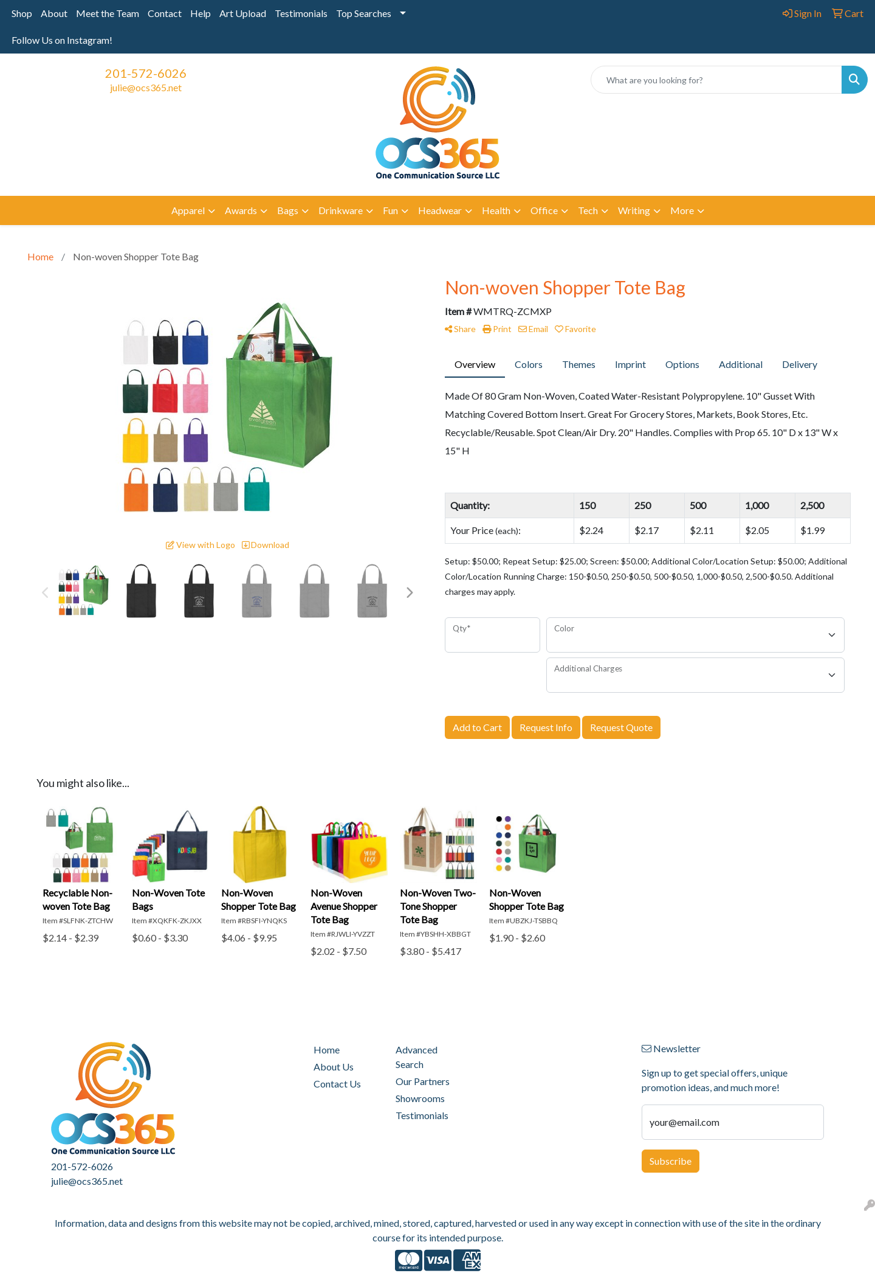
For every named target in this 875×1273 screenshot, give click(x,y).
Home (327, 1049)
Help (200, 13)
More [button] (682, 210)
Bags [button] (287, 210)
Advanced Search (416, 1057)
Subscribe (670, 1161)
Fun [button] (390, 210)
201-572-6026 (146, 73)
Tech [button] (588, 210)
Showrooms (420, 1098)
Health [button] (496, 210)
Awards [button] (241, 210)
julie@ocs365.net (146, 87)
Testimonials (301, 13)
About (54, 13)
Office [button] (544, 210)
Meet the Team (107, 13)
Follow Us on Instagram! (62, 40)
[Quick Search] (716, 80)
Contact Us (337, 1083)
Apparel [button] (188, 210)
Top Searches (363, 13)
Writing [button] (634, 210)
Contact (165, 13)
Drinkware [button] (340, 210)
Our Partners (423, 1081)
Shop (22, 13)
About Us (334, 1066)
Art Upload (242, 13)
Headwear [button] (440, 210)
